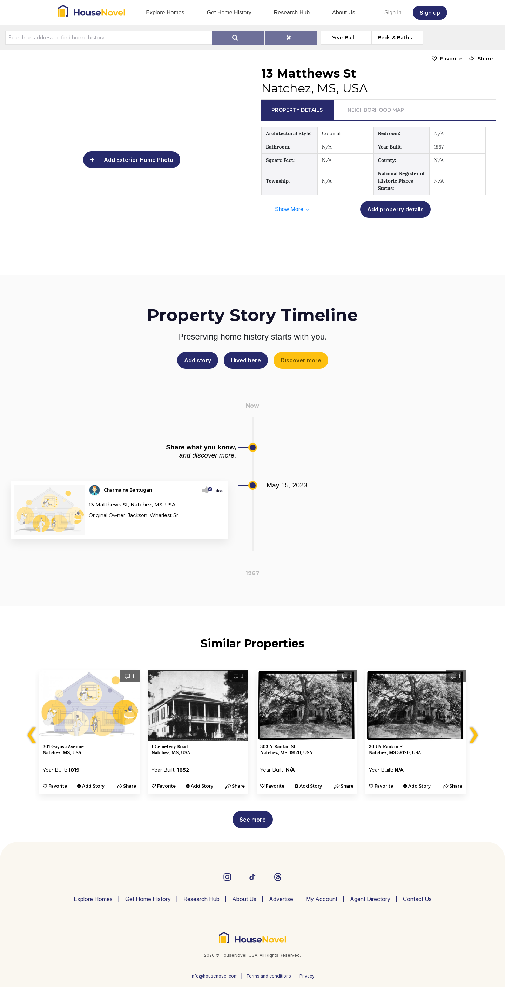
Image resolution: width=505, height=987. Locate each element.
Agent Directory (370, 898)
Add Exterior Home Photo (138, 159)
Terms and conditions (268, 976)
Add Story (93, 786)
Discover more (301, 360)
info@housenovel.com (214, 976)
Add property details (395, 209)
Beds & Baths (395, 37)
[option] (89, 732)
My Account (321, 898)
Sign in (393, 12)
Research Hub (292, 12)
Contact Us (417, 898)
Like (216, 490)
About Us (343, 12)
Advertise (281, 898)
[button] (479, 58)
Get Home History (229, 12)
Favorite (451, 58)
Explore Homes (165, 12)
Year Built (344, 37)
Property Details (297, 110)
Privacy (307, 976)
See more (253, 819)
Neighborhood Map (376, 110)
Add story (197, 360)
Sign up (430, 12)
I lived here (246, 360)
